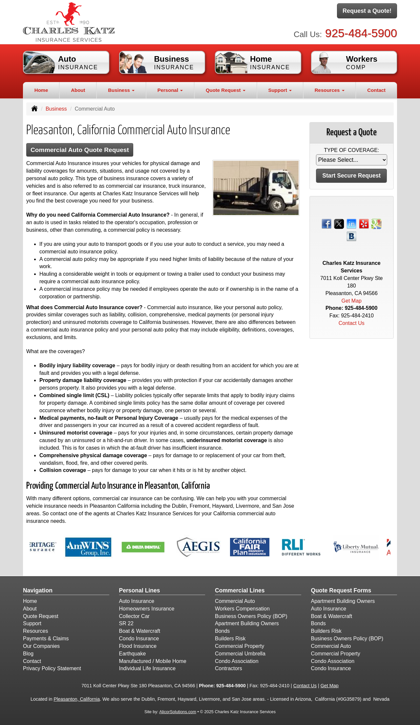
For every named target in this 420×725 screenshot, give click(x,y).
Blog (28, 653)
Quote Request (40, 616)
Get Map (352, 301)
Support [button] (280, 90)
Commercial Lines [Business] (240, 590)
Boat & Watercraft (139, 631)
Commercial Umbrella (240, 653)
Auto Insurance (137, 601)
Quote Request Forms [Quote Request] (341, 590)
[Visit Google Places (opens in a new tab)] (376, 223)
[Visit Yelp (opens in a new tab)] (364, 223)
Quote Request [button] (225, 90)
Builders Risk (230, 638)
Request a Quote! (367, 11)
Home (41, 90)
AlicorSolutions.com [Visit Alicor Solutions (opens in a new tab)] (177, 711)
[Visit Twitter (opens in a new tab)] (339, 223)
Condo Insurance (139, 638)
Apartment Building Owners (247, 623)
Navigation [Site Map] (37, 590)
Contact (376, 90)
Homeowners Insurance (147, 608)
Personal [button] (170, 90)
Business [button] (121, 90)
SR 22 (126, 623)
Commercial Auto (235, 601)
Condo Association (237, 661)
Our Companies (41, 646)
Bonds (222, 631)
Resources (35, 631)
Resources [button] (330, 90)
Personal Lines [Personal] (139, 590)
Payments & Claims (46, 638)
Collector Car (134, 616)
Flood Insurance (138, 646)
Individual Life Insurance (147, 668)
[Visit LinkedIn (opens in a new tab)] (351, 223)
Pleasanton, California (76, 699)
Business (56, 109)
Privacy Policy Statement (52, 668)
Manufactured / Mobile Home (152, 661)
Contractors (228, 668)
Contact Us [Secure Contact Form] (352, 323)
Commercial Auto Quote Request (80, 149)
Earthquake (132, 653)
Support (32, 623)
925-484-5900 (361, 33)
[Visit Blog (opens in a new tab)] (351, 236)
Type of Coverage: (351, 150)
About (78, 90)
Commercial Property (239, 646)
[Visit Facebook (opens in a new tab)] (326, 223)
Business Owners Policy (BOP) (251, 616)
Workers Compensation (242, 608)
